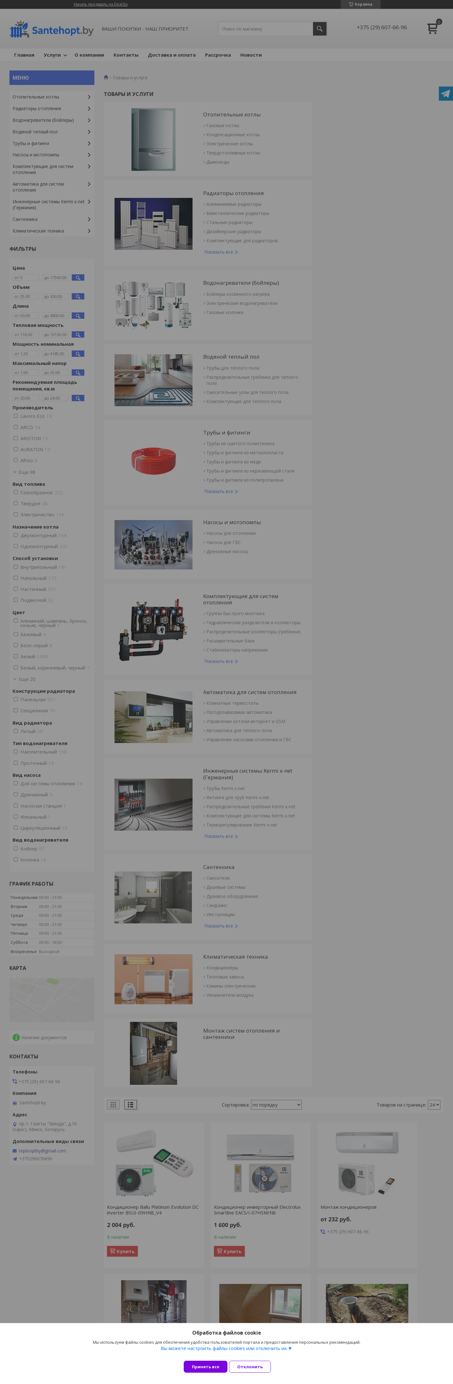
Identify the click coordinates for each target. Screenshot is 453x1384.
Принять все (205, 1367)
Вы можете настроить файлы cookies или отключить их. (224, 1353)
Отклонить (254, 1367)
